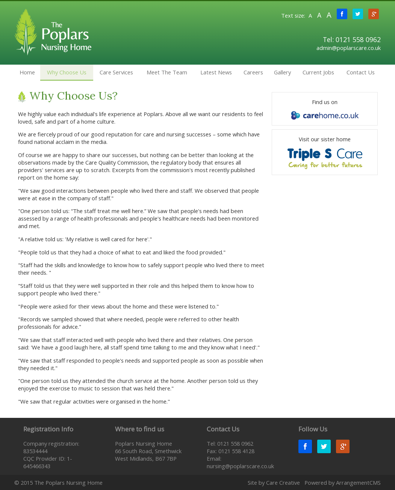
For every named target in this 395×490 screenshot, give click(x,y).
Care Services (116, 72)
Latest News (216, 72)
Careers (253, 72)
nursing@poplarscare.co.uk (240, 466)
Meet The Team (167, 72)
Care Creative (283, 482)
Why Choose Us (66, 72)
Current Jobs (318, 72)
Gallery (282, 72)
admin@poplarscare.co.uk (348, 47)
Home (27, 72)
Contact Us (361, 72)
